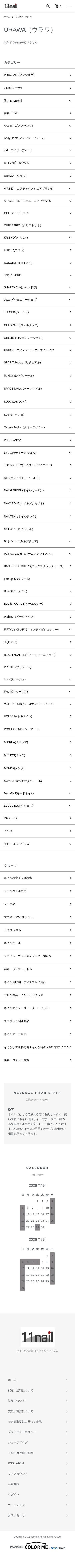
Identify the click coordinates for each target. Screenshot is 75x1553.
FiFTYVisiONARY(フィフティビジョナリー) (31, 629)
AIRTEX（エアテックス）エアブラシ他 (28, 188)
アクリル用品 (12, 930)
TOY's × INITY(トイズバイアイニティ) (28, 465)
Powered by (37, 1545)
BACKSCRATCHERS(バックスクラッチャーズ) (33, 566)
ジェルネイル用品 (15, 891)
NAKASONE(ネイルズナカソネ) (24, 503)
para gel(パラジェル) (17, 579)
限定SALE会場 (13, 100)
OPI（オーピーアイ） (17, 213)
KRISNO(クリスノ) (16, 237)
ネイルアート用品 (15, 1034)
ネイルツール (12, 943)
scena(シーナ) (13, 87)
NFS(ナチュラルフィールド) (21, 478)
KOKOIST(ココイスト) (18, 262)
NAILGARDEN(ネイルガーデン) (24, 490)
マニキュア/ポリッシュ (18, 917)
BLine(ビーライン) (15, 591)
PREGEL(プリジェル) (17, 667)
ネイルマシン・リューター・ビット (26, 1008)
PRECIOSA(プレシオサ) (19, 74)
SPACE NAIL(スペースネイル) (23, 388)
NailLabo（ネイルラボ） (19, 529)
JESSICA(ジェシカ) (16, 312)
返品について (16, 1400)
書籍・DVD (11, 113)
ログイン (13, 1494)
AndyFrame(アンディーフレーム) (25, 138)
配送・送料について (20, 1390)
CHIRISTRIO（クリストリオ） (23, 225)
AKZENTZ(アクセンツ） (19, 125)
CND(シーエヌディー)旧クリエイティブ (29, 350)
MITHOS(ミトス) (14, 755)
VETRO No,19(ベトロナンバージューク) (29, 703)
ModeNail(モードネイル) (19, 793)
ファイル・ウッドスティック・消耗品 (28, 956)
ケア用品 (9, 904)
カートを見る (16, 1504)
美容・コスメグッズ (16, 843)
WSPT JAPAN (13, 439)
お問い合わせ (16, 1515)
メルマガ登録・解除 (20, 1452)
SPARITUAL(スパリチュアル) (22, 362)
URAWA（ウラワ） (24, 17)
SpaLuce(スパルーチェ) (19, 375)
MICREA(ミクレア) (16, 742)
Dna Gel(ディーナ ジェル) (20, 452)
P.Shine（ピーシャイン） (20, 616)
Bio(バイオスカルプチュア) (21, 541)
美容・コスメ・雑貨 (16, 1060)
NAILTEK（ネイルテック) (20, 516)
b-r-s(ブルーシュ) (15, 679)
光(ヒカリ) (10, 642)
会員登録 (13, 1484)
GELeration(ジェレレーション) (23, 337)
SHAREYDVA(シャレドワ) (20, 287)
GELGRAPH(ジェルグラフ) (21, 325)
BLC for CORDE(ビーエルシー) (23, 603)
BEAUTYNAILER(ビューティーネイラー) (29, 654)
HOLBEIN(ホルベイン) (18, 716)
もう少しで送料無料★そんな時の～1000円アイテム (36, 1047)
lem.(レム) (10, 818)
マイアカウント (18, 1473)
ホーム (7, 17)
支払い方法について (20, 1411)
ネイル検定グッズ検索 (18, 878)
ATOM (20, 1463)
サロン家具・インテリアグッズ (23, 995)
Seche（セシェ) (14, 414)
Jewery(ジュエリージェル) (20, 299)
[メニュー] (69, 6)
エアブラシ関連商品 (16, 1021)
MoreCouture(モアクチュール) (23, 781)
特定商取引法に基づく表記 (25, 1421)
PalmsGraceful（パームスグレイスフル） (30, 553)
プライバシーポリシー (22, 1432)
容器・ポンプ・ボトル (18, 969)
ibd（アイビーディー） (18, 150)
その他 (8, 831)
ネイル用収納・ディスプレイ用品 (25, 982)
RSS (11, 1463)
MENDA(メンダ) (14, 768)
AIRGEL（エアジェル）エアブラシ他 (27, 200)
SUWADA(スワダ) (15, 401)
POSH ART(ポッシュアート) (22, 729)
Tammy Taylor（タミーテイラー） (25, 427)
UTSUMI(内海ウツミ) (17, 162)
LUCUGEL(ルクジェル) (18, 805)
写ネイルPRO (12, 275)
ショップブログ (18, 1442)
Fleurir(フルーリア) (16, 691)
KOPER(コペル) (14, 250)
